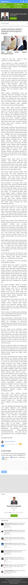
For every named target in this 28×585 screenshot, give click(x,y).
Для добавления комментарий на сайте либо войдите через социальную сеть (13, 454)
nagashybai (14, 508)
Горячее (19, 7)
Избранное (20, 4)
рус (9, 2)
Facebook (6, 457)
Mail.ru (5, 459)
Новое (4, 4)
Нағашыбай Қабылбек (8, 441)
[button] (2, 446)
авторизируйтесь (21, 453)
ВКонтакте (15, 457)
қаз (9, 1)
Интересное (6, 7)
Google (23, 457)
